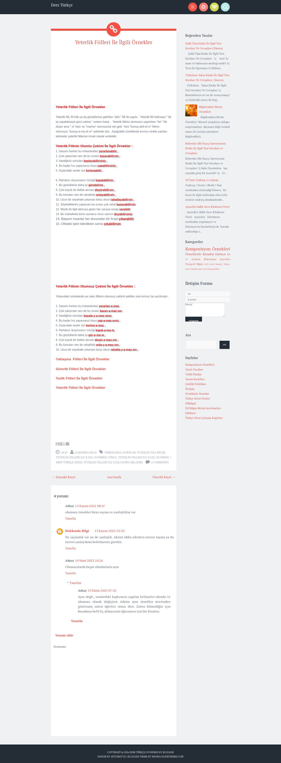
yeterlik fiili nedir (151, 452)
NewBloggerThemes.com (167, 755)
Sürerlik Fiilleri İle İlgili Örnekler (81, 368)
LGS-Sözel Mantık (213, 264)
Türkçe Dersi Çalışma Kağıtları (204, 418)
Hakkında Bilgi (86, 452)
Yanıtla (70, 518)
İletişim (189, 389)
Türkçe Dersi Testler (197, 398)
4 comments (160, 461)
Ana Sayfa (114, 476)
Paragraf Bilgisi (194, 264)
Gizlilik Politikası (195, 384)
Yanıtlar (75, 582)
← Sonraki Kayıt (63, 476)
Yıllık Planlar (193, 374)
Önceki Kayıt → (164, 476)
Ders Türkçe (62, 5)
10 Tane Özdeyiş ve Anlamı (201, 180)
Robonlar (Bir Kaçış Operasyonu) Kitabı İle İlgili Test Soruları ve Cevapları (205, 148)
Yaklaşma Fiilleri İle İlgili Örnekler (83, 358)
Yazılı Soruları (194, 369)
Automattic (118, 755)
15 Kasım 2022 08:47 (90, 505)
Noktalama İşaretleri (217, 259)
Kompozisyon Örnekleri (207, 249)
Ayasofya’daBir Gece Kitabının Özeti (207, 206)
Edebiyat (220, 254)
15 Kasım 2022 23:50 (109, 530)
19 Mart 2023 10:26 (89, 560)
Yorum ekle (64, 635)
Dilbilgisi (190, 403)
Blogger (168, 751)
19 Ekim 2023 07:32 (102, 590)
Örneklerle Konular (120, 452)
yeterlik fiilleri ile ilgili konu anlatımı (113, 461)
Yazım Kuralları (195, 379)
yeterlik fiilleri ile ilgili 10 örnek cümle (86, 456)
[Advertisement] (114, 74)
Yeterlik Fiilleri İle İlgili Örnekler (114, 42)
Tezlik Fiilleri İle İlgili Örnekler (79, 378)
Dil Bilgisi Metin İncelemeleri (203, 408)
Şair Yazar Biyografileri (209, 269)
